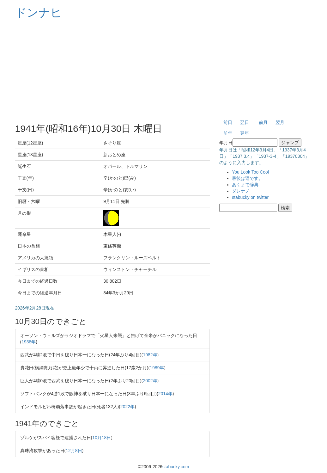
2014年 (165, 393)
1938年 (28, 341)
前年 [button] (227, 133)
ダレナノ (241, 191)
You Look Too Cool (250, 172)
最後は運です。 (247, 178)
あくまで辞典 (245, 184)
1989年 (157, 367)
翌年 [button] (244, 133)
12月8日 (74, 450)
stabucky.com (175, 466)
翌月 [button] (280, 122)
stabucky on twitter (250, 197)
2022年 (127, 406)
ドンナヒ (38, 12)
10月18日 (101, 437)
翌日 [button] (244, 122)
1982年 (150, 354)
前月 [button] (263, 122)
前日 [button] (227, 122)
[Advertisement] (163, 69)
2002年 (150, 380)
